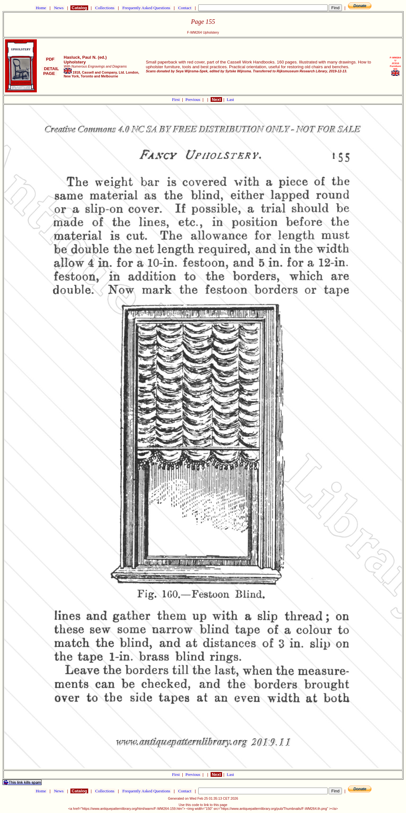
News (59, 7)
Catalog (79, 7)
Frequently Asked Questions (146, 7)
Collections (104, 7)
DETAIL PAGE (50, 71)
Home (41, 7)
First (176, 99)
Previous (193, 99)
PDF (50, 59)
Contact (184, 7)
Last (230, 99)
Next (216, 99)
